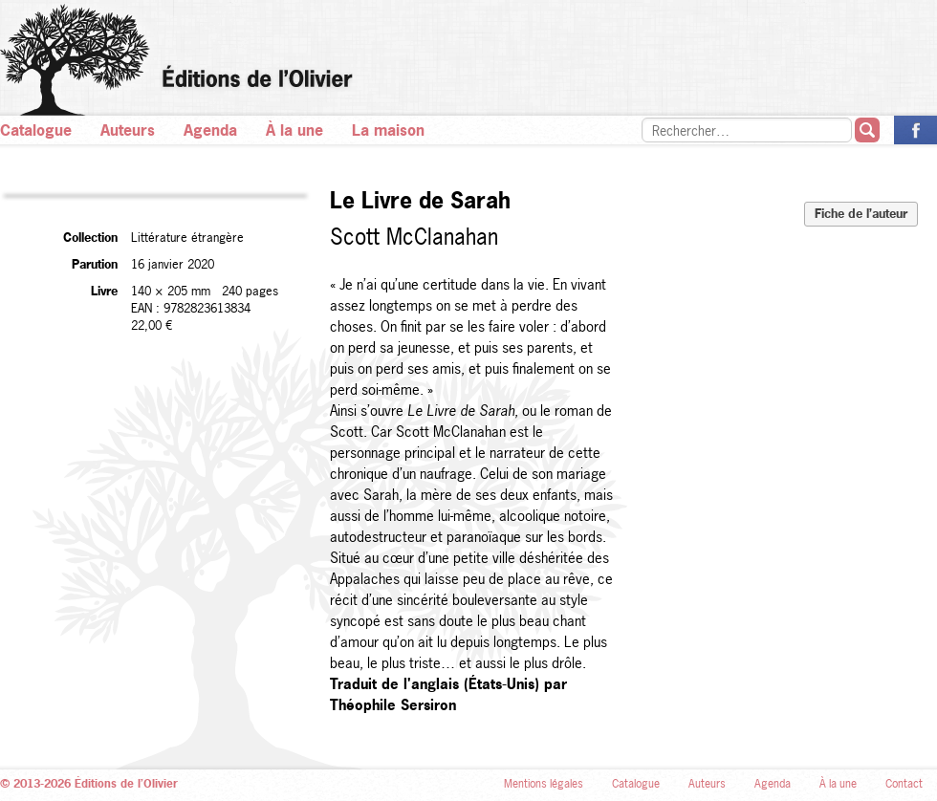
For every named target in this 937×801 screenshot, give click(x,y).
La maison (388, 130)
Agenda (210, 130)
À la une (294, 130)
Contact (904, 783)
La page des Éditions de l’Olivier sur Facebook (915, 130)
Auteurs (127, 130)
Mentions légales (543, 783)
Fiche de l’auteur (861, 213)
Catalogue (36, 130)
